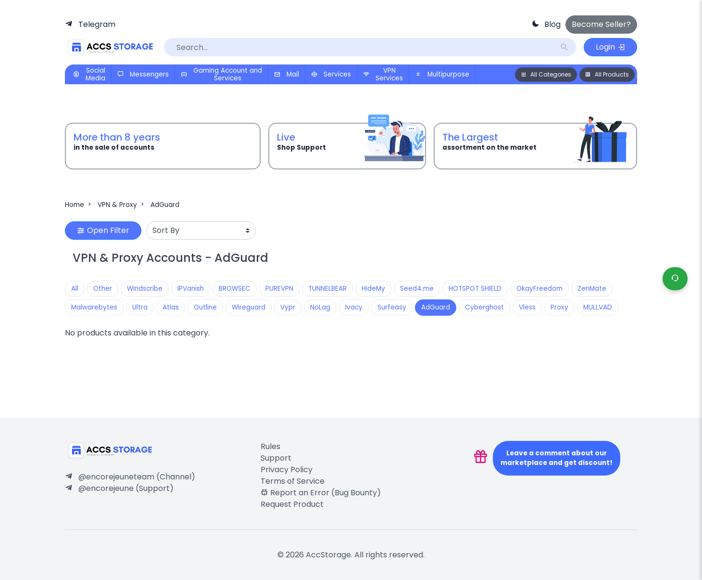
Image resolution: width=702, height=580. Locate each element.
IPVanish (190, 288)
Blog (552, 24)
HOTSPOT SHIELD (475, 288)
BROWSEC (235, 288)
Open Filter (103, 230)
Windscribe (145, 288)
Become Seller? (601, 24)
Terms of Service (293, 481)
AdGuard (164, 204)
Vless (527, 307)
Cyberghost (484, 307)
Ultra (140, 307)
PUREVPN (279, 288)
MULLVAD (597, 307)
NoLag (320, 307)
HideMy (373, 288)
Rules (270, 446)
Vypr (287, 307)
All (74, 288)
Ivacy (354, 307)
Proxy (559, 307)
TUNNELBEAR (327, 288)
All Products (607, 74)
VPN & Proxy (122, 204)
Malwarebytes (94, 307)
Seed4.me (417, 288)
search (564, 47)
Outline (205, 307)
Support (276, 458)
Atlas (171, 307)
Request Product (292, 504)
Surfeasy (391, 307)
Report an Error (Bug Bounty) (321, 492)
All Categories (546, 74)
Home (79, 204)
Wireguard (248, 307)
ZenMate (591, 288)
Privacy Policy (287, 469)
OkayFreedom (539, 288)
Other (102, 288)
